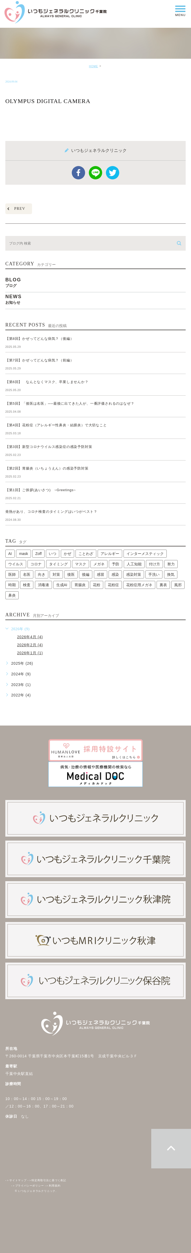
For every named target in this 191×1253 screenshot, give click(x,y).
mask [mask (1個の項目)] (23, 553)
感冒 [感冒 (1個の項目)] (100, 574)
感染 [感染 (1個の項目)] (115, 574)
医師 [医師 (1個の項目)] (12, 574)
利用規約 (52, 1185)
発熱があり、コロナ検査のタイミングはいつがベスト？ (51, 512)
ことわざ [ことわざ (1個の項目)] (85, 553)
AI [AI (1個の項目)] (10, 553)
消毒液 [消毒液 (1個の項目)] (43, 585)
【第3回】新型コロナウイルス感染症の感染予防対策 (50, 447)
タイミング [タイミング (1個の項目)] (58, 564)
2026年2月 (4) (30, 645)
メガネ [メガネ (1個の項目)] (99, 564)
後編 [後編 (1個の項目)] (85, 574)
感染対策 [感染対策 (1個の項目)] (133, 574)
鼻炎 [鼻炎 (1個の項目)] (12, 595)
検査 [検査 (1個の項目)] (26, 585)
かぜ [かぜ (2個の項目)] (67, 553)
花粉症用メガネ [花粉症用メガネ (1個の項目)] (139, 585)
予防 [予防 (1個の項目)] (115, 564)
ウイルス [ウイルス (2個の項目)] (15, 564)
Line (95, 172)
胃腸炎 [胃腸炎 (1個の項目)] (80, 585)
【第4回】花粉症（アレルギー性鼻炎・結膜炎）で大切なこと (56, 425)
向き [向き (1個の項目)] (41, 574)
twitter (112, 172)
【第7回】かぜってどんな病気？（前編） (39, 360)
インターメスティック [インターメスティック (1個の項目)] (145, 553)
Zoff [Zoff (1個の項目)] (38, 553)
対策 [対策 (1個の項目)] (56, 574)
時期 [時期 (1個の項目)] (12, 585)
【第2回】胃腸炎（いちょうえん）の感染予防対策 (48, 468)
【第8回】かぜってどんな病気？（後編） (39, 339)
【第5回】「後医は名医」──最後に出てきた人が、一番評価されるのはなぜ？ (69, 403)
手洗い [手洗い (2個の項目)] (154, 574)
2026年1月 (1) (30, 653)
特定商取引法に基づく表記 (46, 1180)
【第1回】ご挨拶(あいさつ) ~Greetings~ (40, 490)
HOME (93, 66)
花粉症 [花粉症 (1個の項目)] (113, 585)
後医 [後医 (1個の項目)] (71, 574)
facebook (78, 172)
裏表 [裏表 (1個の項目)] (163, 585)
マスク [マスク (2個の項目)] (80, 564)
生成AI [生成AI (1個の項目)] (61, 585)
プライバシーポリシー (27, 1185)
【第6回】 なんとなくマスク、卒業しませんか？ (47, 382)
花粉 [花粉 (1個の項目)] (96, 585)
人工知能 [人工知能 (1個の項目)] (134, 564)
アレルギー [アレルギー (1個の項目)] (110, 553)
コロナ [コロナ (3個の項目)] (36, 564)
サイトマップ (16, 1180)
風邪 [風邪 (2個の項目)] (178, 585)
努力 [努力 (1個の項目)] (171, 564)
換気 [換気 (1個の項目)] (170, 574)
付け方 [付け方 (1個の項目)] (154, 564)
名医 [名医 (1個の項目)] (26, 574)
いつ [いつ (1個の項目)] (52, 553)
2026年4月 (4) (30, 637)
